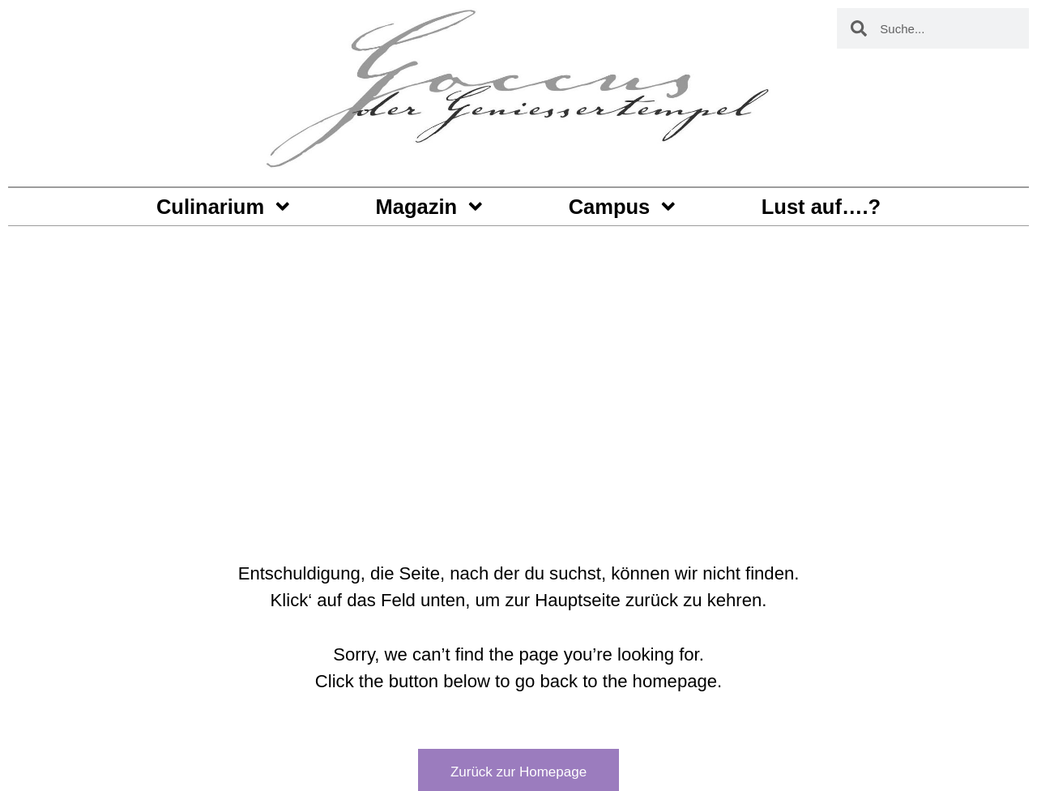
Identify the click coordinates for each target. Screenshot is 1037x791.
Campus (624, 206)
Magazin (431, 206)
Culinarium (224, 206)
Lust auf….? (821, 206)
